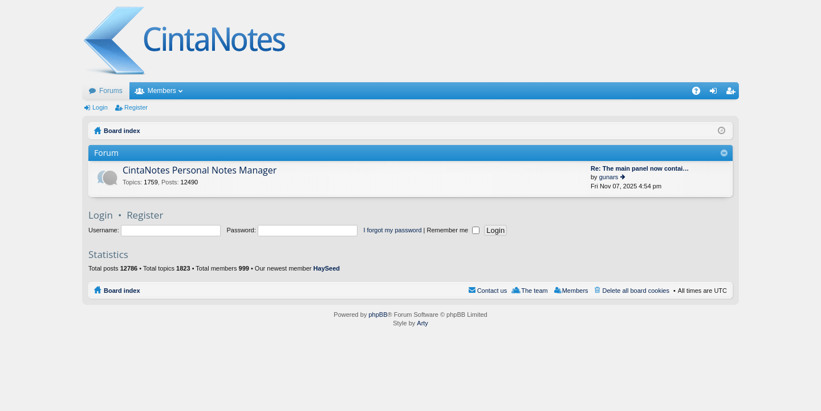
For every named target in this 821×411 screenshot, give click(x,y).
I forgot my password (392, 230)
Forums (111, 91)
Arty (422, 323)
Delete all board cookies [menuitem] (636, 290)
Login (100, 107)
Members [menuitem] (575, 290)
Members (162, 91)
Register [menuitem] (733, 93)
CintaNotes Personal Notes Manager (200, 170)
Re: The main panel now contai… (640, 168)
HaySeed (327, 268)
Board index (122, 290)
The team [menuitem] (534, 290)
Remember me (452, 230)
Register (136, 107)
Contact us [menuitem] (492, 290)
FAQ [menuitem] (700, 93)
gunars (609, 177)
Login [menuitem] (716, 93)
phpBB (377, 314)
